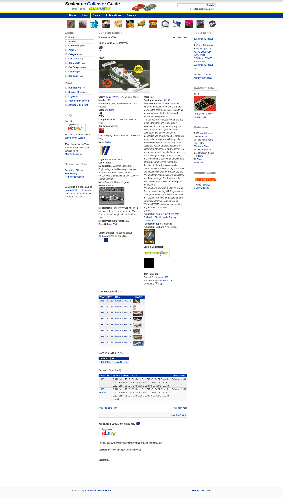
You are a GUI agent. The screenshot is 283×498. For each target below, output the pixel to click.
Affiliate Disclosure (78, 105)
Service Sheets (76, 92)
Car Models (74, 63)
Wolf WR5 (201, 55)
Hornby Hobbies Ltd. (74, 190)
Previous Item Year (108, 37)
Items (210, 140)
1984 (101, 318)
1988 (101, 336)
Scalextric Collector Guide (97, 490)
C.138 (167, 100)
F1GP (116, 126)
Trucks (197, 149)
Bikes (206, 146)
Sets (211, 153)
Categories (74, 54)
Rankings (73, 76)
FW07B (109, 185)
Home (72, 15)
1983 (101, 312)
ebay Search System (79, 101)
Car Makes (73, 58)
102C (102, 379)
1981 (151, 97)
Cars (85, 15)
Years (96, 15)
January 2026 (161, 277)
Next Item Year (180, 37)
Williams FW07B (111, 97)
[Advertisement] (141, 475)
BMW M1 (200, 61)
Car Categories (76, 67)
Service (131, 15)
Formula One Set (120, 362)
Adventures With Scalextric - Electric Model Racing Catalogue (161, 217)
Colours (72, 71)
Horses (205, 149)
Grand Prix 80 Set (205, 45)
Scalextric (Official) (74, 170)
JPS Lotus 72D (203, 52)
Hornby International (74, 177)
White (115, 224)
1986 (101, 324)
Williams (109, 142)
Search (72, 41)
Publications (113, 15)
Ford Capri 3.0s (203, 48)
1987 (101, 330)
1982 (101, 306)
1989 (101, 342)
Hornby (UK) (71, 173)
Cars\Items (73, 45)
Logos (71, 96)
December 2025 (164, 280)
